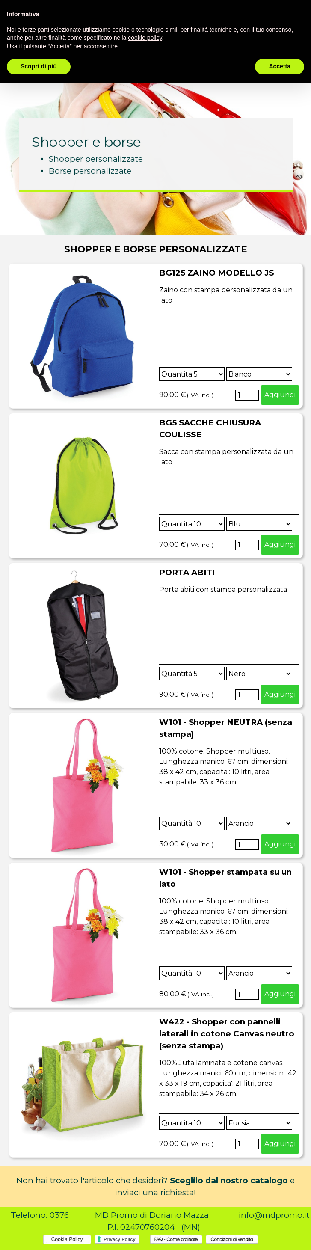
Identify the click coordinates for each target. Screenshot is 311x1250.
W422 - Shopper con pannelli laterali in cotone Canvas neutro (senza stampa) (226, 1034)
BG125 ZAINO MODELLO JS (216, 273)
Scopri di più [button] (39, 1233)
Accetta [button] (279, 1233)
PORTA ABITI (187, 572)
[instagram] (293, 13)
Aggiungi (280, 395)
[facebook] (274, 13)
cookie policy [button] (145, 1204)
